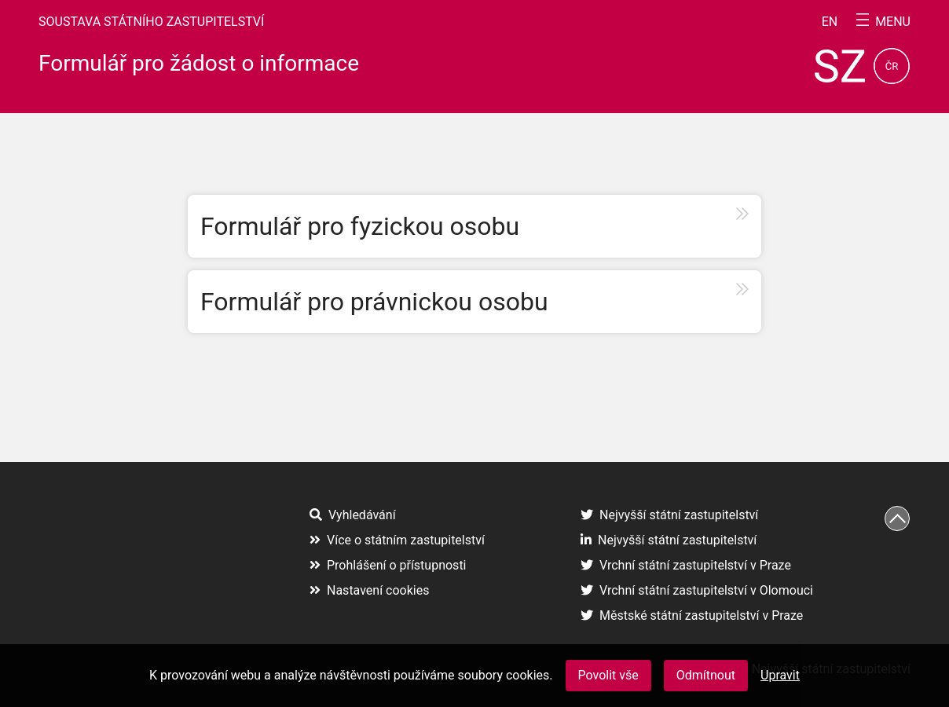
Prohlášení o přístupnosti (388, 565)
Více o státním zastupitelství (397, 540)
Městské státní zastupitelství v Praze (692, 615)
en (830, 22)
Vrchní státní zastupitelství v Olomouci (697, 590)
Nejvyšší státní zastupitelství (669, 514)
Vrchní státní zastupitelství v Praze (686, 565)
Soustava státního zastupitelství (151, 21)
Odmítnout (705, 675)
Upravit (780, 675)
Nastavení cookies (369, 590)
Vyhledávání (353, 514)
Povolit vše (608, 675)
